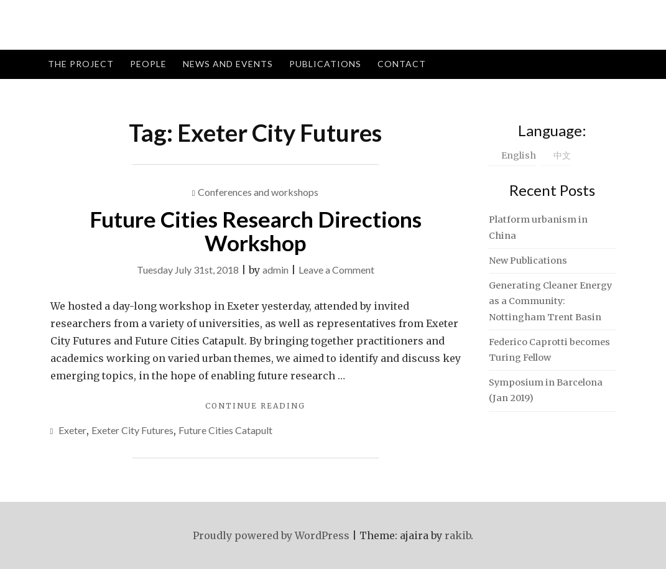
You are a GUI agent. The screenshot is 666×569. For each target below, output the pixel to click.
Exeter (72, 430)
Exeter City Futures (132, 430)
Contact (401, 63)
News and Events (228, 63)
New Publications (528, 260)
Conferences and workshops (258, 192)
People (148, 63)
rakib (458, 535)
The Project (81, 63)
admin (275, 269)
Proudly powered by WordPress (271, 535)
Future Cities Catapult (225, 430)
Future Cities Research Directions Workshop (256, 231)
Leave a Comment (336, 269)
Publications (325, 63)
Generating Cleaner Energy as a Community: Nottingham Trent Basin (550, 301)
